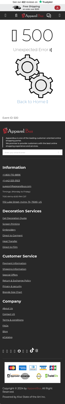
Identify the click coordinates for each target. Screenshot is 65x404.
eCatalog (7, 337)
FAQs (5, 325)
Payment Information (14, 263)
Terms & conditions (13, 320)
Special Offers (10, 274)
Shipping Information (14, 269)
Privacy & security (12, 286)
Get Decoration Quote (15, 218)
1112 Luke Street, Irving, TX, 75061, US (22, 201)
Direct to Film (10, 247)
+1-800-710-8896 (11, 174)
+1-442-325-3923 (11, 180)
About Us (8, 308)
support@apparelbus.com (17, 186)
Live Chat (49, 16)
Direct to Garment (13, 235)
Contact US (9, 314)
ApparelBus (34, 388)
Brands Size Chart (12, 292)
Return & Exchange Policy (17, 280)
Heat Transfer (10, 241)
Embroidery (9, 229)
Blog (5, 331)
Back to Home (32, 101)
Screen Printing (11, 224)
